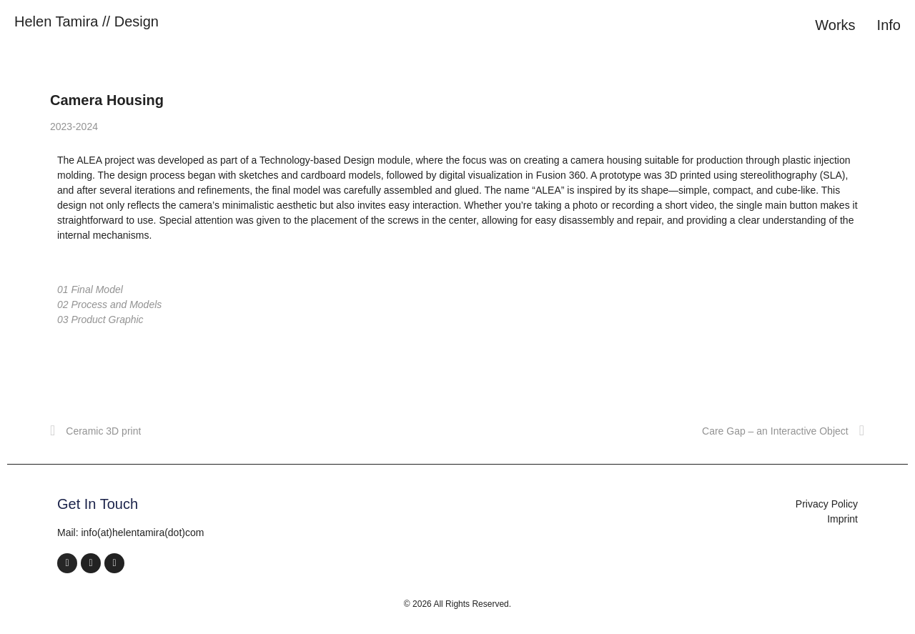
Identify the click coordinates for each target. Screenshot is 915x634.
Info (889, 25)
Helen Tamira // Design (86, 21)
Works (835, 25)
